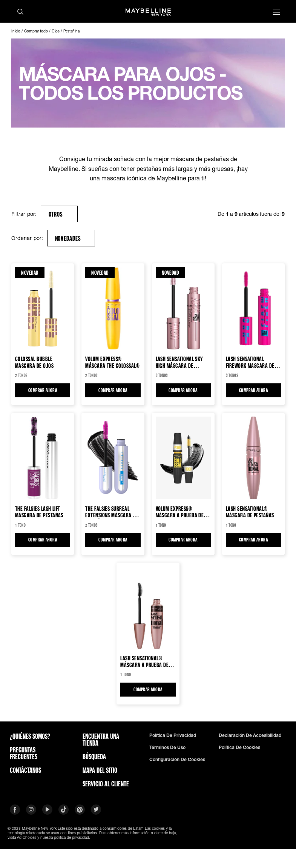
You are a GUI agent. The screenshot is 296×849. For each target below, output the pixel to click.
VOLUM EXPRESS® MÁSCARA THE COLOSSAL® (112, 362)
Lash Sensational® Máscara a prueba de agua (144, 661)
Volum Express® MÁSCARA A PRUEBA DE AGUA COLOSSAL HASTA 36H (180, 511)
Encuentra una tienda (101, 739)
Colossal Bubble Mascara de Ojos (34, 362)
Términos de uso (167, 747)
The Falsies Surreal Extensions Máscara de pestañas (111, 511)
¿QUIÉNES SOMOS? (30, 736)
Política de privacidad (172, 735)
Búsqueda (94, 756)
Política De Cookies (239, 747)
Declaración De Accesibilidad (250, 735)
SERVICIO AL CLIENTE (106, 783)
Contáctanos (25, 770)
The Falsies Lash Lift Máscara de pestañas (39, 511)
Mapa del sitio (100, 770)
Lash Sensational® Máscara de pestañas (250, 511)
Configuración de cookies (177, 759)
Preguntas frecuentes (23, 753)
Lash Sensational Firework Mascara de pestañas (250, 362)
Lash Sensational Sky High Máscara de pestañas (179, 362)
